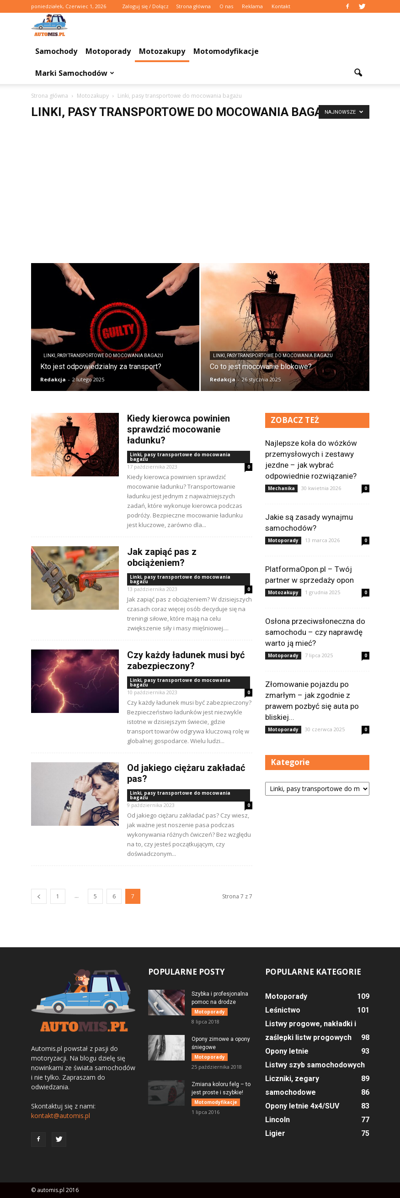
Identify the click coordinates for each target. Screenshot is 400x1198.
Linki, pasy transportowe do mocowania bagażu (103, 355)
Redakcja (53, 379)
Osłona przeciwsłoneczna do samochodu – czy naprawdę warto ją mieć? (315, 632)
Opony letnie (287, 1051)
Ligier (275, 1133)
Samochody (56, 51)
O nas (226, 6)
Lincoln (277, 1119)
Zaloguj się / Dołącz (145, 6)
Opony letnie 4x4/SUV (302, 1106)
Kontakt (281, 6)
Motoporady (108, 51)
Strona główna (193, 6)
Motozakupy (162, 51)
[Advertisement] (200, 195)
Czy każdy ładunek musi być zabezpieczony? (186, 660)
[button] (358, 73)
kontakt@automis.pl (60, 1115)
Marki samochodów (74, 73)
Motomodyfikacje (226, 51)
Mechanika (281, 488)
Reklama (252, 6)
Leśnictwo (282, 1010)
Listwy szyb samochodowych (315, 1065)
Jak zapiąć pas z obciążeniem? (162, 557)
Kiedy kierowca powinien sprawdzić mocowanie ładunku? (178, 429)
